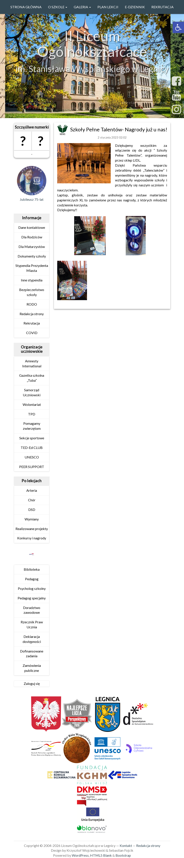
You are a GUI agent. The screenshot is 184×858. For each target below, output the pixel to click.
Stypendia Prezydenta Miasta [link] (31, 268)
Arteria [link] (31, 490)
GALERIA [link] (82, 7)
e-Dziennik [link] (135, 7)
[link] (178, 27)
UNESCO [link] (32, 457)
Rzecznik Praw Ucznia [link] (32, 624)
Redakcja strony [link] (32, 314)
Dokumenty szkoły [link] (32, 256)
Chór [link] (31, 500)
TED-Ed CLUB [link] (32, 447)
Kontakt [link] (126, 845)
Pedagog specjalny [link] (32, 598)
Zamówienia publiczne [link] (32, 667)
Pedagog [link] (31, 579)
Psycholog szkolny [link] (32, 588)
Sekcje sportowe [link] (31, 438)
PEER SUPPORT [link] (31, 467)
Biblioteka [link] (32, 569)
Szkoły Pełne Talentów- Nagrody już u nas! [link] (118, 129)
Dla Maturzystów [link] (31, 246)
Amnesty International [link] (31, 363)
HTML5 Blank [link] (101, 855)
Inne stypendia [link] (31, 280)
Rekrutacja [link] (162, 7)
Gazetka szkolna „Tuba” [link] (31, 377)
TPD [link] (31, 414)
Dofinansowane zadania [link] (31, 653)
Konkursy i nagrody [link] (31, 538)
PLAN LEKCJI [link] (107, 7)
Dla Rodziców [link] (31, 237)
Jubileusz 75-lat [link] (31, 199)
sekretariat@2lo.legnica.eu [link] (144, 103)
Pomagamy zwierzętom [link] (32, 425)
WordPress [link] (80, 855)
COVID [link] (31, 333)
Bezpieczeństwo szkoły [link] (31, 292)
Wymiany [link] (32, 519)
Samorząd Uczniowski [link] (31, 392)
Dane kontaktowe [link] (31, 227)
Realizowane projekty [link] (31, 529)
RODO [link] (32, 304)
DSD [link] (31, 509)
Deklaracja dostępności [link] (32, 639)
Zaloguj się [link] (32, 683)
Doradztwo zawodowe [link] (31, 610)
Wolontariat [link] (32, 404)
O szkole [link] (57, 7)
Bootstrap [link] (123, 855)
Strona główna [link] (26, 7)
